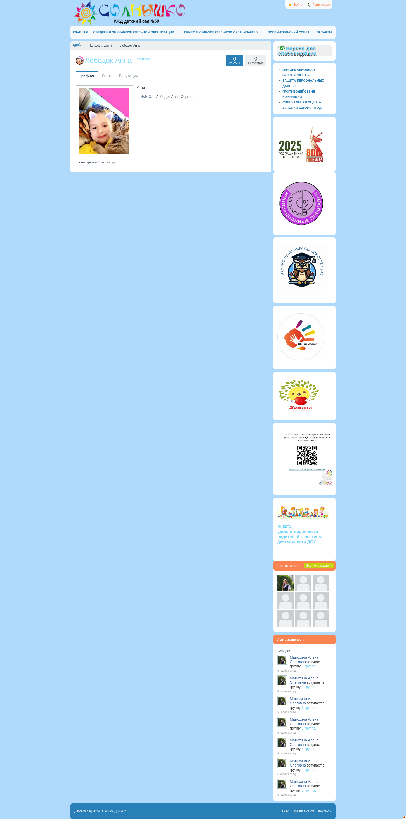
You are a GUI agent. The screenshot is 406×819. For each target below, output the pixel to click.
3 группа (309, 790)
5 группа (309, 749)
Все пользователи (319, 565)
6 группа (309, 728)
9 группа (309, 666)
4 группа (309, 770)
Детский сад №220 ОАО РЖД (95, 811)
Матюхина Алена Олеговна (304, 659)
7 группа (309, 707)
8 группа (309, 687)
